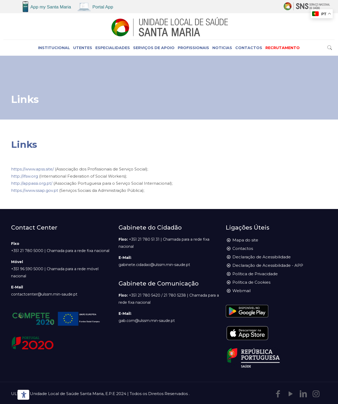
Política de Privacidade (255, 273)
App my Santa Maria (50, 6)
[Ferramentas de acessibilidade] (22, 395)
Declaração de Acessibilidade (261, 256)
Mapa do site (245, 240)
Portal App (102, 6)
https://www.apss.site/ (32, 169)
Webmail (241, 290)
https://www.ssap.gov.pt (34, 190)
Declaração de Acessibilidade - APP (267, 265)
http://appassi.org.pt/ (31, 183)
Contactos (242, 248)
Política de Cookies (251, 282)
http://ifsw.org (24, 176)
